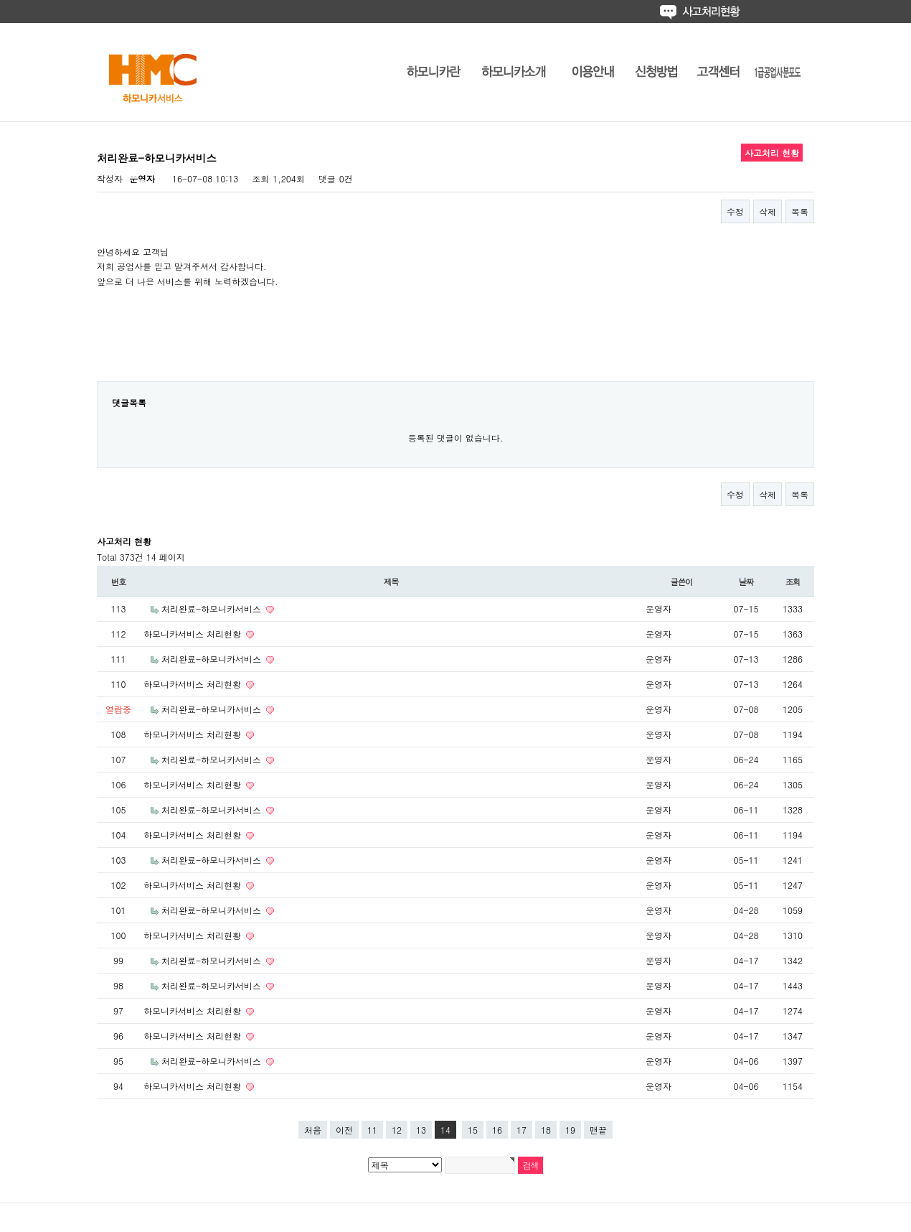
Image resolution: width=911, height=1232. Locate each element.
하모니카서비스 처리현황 (193, 633)
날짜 (746, 581)
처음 (312, 1130)
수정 (735, 211)
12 (397, 1130)
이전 (344, 1130)
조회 (793, 581)
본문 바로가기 (0, 0)
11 (372, 1130)
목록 (799, 211)
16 (497, 1130)
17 (521, 1130)
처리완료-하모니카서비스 (212, 608)
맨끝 (598, 1130)
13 (421, 1130)
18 (546, 1130)
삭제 (767, 211)
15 (473, 1130)
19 (570, 1130)
